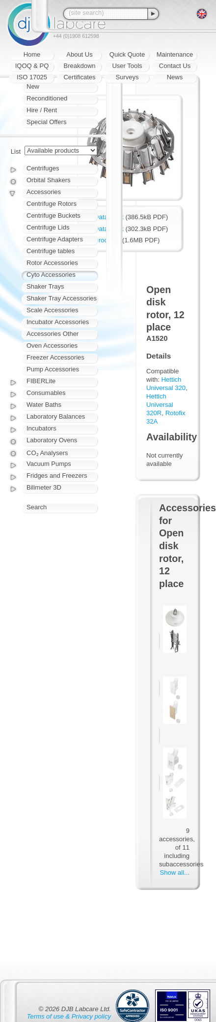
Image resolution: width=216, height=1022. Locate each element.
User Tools (127, 65)
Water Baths (44, 404)
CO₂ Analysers (47, 453)
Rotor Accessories (52, 262)
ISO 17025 (32, 77)
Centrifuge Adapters (55, 239)
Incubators (41, 428)
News (175, 77)
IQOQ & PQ (32, 65)
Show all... (174, 872)
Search (37, 507)
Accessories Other (53, 333)
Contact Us (174, 65)
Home (32, 54)
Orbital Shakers (49, 180)
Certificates (79, 77)
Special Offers (46, 122)
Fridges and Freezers (57, 475)
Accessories (44, 192)
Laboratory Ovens (52, 440)
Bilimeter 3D (44, 487)
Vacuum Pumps (49, 463)
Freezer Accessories (55, 357)
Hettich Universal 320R (159, 405)
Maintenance (175, 54)
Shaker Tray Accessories (62, 298)
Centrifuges (43, 168)
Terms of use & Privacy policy (69, 1016)
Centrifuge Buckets (54, 215)
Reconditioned (47, 98)
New (33, 86)
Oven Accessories (52, 345)
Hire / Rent (42, 110)
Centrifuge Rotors (52, 203)
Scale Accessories (53, 310)
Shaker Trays (45, 286)
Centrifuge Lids (48, 227)
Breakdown (79, 65)
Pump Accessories (53, 369)
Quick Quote (127, 54)
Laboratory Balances (56, 416)
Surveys (127, 77)
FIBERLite (41, 381)
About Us (79, 54)
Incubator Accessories (58, 322)
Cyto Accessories (51, 274)
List (16, 151)
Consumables (46, 392)
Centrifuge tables (51, 251)
